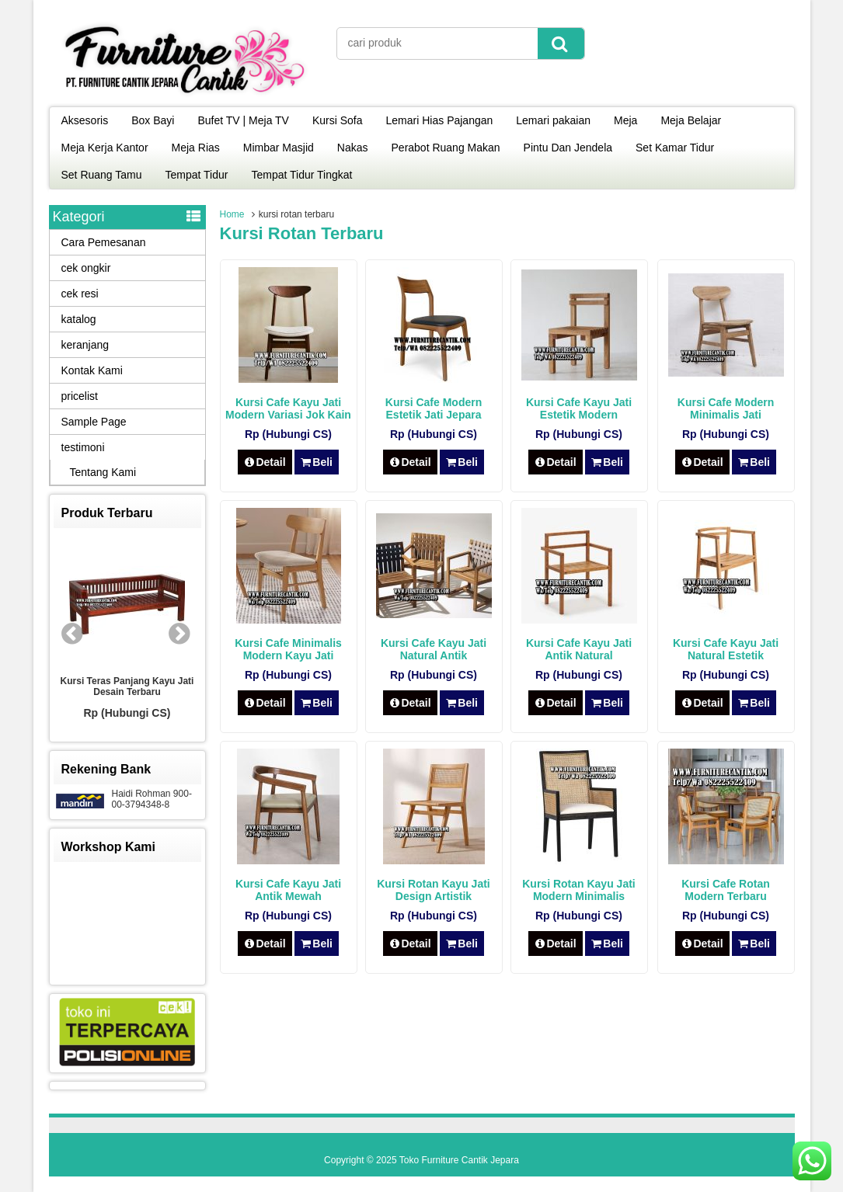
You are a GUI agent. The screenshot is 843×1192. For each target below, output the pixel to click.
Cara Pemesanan (103, 242)
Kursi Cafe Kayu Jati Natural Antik (433, 649)
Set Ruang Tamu (101, 175)
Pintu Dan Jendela (568, 147)
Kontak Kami (92, 370)
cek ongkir (86, 268)
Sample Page (94, 421)
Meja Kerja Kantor (104, 147)
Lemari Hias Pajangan (439, 120)
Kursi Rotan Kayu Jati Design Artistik (433, 889)
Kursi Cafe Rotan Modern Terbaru (725, 889)
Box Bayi (152, 120)
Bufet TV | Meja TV (243, 120)
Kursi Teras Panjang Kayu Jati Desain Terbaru (127, 686)
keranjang (85, 345)
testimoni (83, 447)
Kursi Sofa (337, 120)
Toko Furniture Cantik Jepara (459, 1160)
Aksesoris (85, 120)
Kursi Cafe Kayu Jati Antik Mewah (288, 889)
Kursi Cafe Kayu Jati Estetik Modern (579, 408)
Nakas (352, 147)
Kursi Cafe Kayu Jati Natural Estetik (726, 649)
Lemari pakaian (553, 120)
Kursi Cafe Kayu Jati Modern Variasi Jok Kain (288, 408)
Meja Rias (196, 147)
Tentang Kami (103, 472)
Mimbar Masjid (278, 147)
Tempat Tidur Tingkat (301, 175)
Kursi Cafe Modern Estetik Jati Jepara (433, 408)
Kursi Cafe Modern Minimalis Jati (726, 408)
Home (232, 214)
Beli (317, 462)
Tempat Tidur (196, 175)
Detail (265, 462)
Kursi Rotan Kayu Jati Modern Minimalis (578, 889)
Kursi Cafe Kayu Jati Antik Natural (579, 649)
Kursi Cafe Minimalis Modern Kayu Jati (288, 649)
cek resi (80, 293)
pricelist (79, 396)
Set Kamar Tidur (675, 147)
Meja (625, 120)
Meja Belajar (690, 120)
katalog (78, 319)
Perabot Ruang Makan (446, 147)
